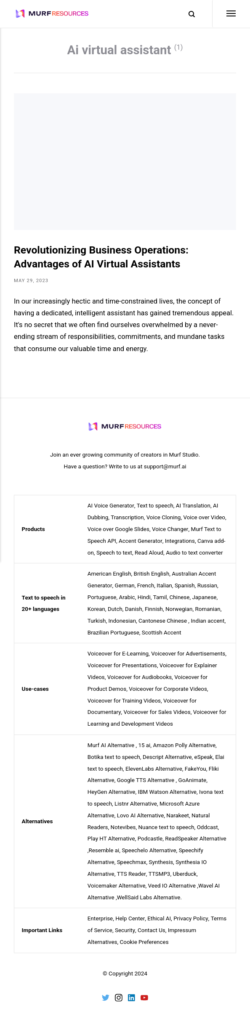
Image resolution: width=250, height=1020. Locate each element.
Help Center (130, 912)
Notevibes (123, 822)
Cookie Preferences (145, 934)
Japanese (205, 597)
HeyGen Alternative (112, 788)
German (125, 585)
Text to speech (155, 507)
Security (125, 923)
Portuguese (102, 597)
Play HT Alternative (112, 833)
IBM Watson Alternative (168, 788)
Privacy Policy (191, 912)
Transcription (127, 518)
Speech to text (114, 553)
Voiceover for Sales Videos (157, 709)
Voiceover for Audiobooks (140, 675)
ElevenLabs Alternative (155, 764)
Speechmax (132, 856)
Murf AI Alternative (111, 742)
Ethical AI (160, 912)
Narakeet (179, 810)
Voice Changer (171, 530)
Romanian (209, 608)
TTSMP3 (159, 867)
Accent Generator (141, 541)
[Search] (187, 14)
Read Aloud (149, 553)
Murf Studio (184, 457)
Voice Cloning (164, 518)
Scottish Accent (163, 631)
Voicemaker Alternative (117, 879)
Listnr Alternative (136, 799)
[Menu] (224, 14)
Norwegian (180, 608)
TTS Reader (131, 867)
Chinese (180, 597)
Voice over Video (205, 518)
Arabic (127, 597)
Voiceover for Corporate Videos (168, 686)
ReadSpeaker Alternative (197, 833)
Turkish (97, 619)
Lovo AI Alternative (141, 810)
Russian (208, 585)
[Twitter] (105, 992)
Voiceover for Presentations (123, 664)
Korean (97, 608)
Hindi (144, 597)
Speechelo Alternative (149, 845)
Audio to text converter (196, 553)
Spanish (186, 585)
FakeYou (197, 764)
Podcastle (150, 833)
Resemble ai (104, 845)
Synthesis (161, 856)
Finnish (155, 608)
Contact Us (152, 923)
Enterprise (100, 912)
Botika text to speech (114, 753)
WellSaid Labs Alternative (149, 890)
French (145, 585)
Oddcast (209, 822)
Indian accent (209, 619)
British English (152, 574)
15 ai (145, 742)
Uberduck (185, 867)
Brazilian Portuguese (114, 631)
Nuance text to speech (167, 822)
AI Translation (194, 507)
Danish (134, 608)
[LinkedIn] (132, 992)
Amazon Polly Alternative (185, 742)
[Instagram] (118, 992)
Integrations (180, 541)
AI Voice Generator (111, 507)
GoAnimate (193, 776)
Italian (165, 585)
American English (110, 574)
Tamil (161, 597)
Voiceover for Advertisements (189, 652)
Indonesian (123, 619)
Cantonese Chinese (163, 619)
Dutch (115, 608)
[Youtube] (145, 992)
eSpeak (205, 753)
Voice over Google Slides (119, 530)
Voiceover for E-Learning (118, 652)
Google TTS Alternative (146, 776)
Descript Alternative (168, 753)
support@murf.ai (165, 468)
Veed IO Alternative (173, 879)
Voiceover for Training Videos (125, 698)
